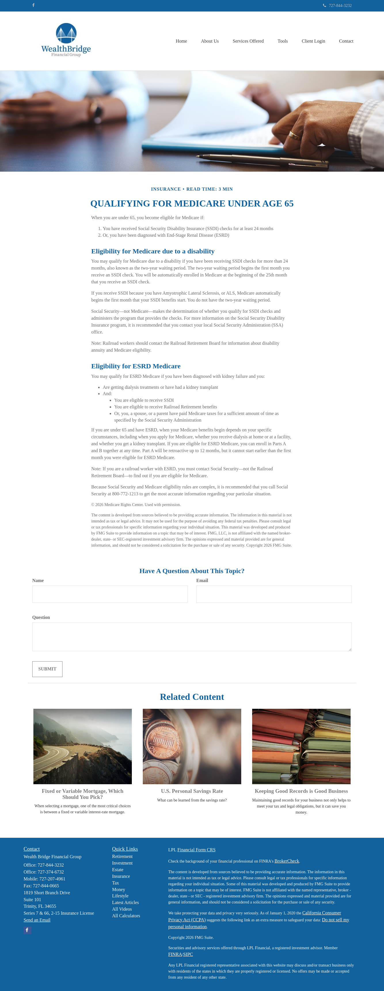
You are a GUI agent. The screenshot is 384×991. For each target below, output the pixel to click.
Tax (115, 882)
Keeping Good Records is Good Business (301, 791)
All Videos (122, 909)
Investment (122, 863)
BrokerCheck (287, 861)
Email (202, 580)
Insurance (121, 876)
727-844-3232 (337, 5)
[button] (208, 41)
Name (38, 580)
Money (118, 889)
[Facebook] (33, 5)
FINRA (175, 954)
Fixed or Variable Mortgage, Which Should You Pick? (82, 794)
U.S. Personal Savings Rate (192, 791)
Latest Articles (125, 902)
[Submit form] (47, 669)
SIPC (188, 954)
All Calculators (126, 915)
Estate (117, 869)
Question (41, 617)
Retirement (122, 856)
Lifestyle (120, 895)
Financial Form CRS (196, 849)
